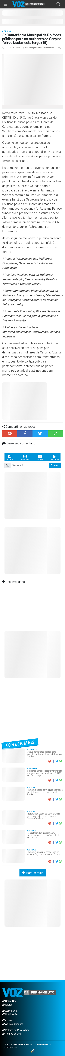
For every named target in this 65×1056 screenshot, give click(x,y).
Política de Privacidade (16, 1030)
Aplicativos (9, 1010)
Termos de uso (11, 1033)
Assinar (55, 465)
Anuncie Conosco (12, 1024)
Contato (7, 1020)
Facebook (9, 457)
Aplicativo (55, 457)
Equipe (7, 1004)
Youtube (40, 457)
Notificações (10, 1014)
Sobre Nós (9, 1001)
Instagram (25, 457)
